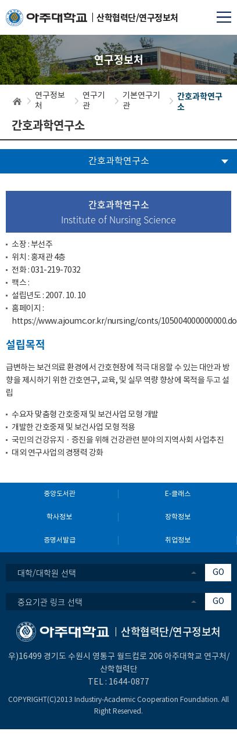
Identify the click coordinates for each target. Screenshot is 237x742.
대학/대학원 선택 (46, 572)
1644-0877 (129, 682)
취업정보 (178, 540)
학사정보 (59, 517)
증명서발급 (60, 540)
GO (218, 572)
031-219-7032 (56, 270)
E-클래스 (178, 494)
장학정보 (178, 517)
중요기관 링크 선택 (49, 601)
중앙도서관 (60, 494)
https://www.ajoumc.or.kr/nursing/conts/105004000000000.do (124, 321)
